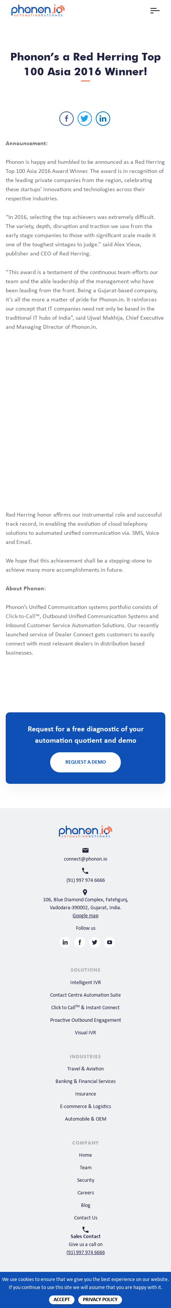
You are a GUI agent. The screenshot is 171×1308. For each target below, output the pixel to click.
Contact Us (85, 1218)
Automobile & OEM (85, 1119)
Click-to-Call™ (23, 617)
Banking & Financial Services (85, 1081)
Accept (62, 1300)
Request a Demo (85, 762)
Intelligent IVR (85, 983)
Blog (85, 1205)
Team (86, 1168)
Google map (85, 916)
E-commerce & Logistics (85, 1107)
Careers (86, 1193)
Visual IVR (85, 1033)
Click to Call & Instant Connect (85, 1008)
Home (85, 1155)
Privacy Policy (100, 1300)
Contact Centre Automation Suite (85, 995)
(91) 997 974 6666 (85, 1253)
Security (85, 1180)
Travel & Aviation (85, 1069)
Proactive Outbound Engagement (85, 1020)
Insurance (85, 1094)
